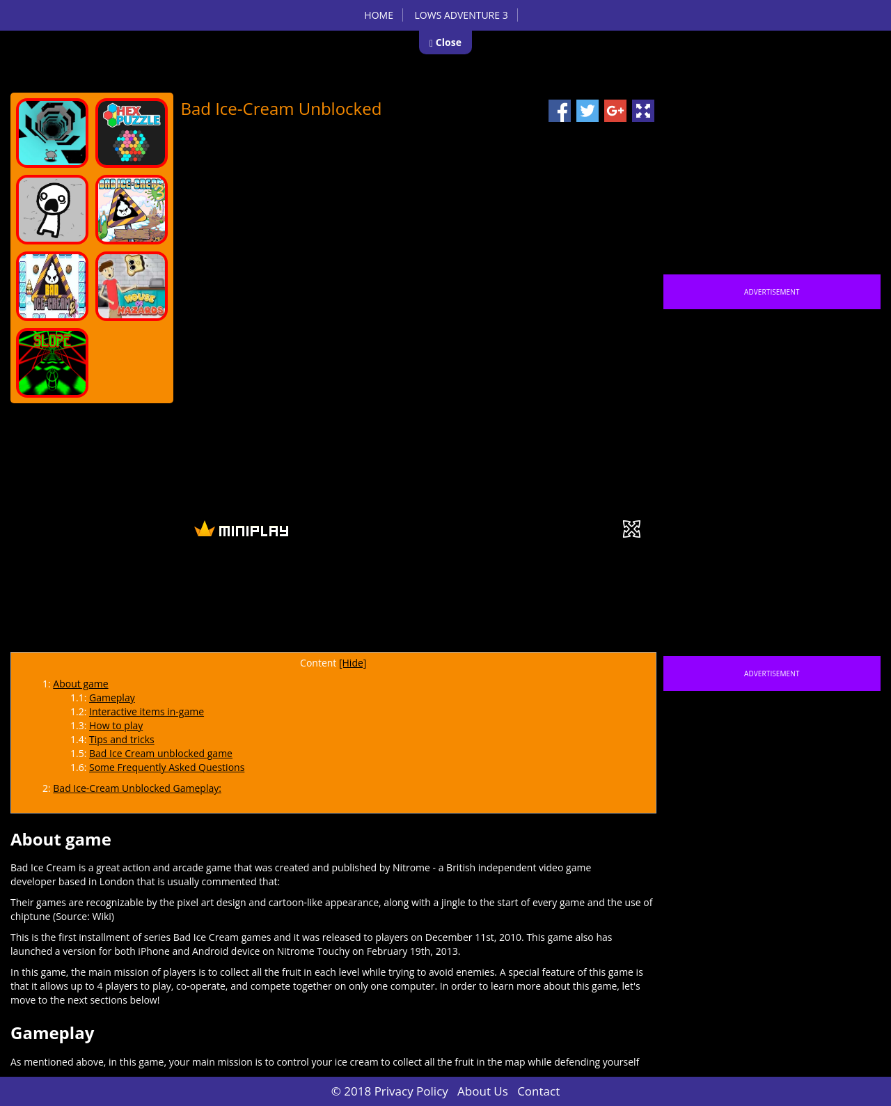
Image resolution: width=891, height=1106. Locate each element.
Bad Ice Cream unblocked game (160, 753)
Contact (538, 1091)
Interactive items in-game (146, 711)
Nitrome (411, 867)
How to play (116, 725)
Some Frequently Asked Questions (166, 767)
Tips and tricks (122, 739)
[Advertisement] (435, 608)
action (136, 867)
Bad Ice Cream (43, 867)
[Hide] (352, 662)
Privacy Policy (411, 1091)
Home (378, 15)
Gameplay (112, 697)
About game (80, 683)
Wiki (101, 916)
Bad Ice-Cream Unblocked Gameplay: (137, 788)
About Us (482, 1091)
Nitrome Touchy (313, 951)
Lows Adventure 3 (461, 15)
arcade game (202, 867)
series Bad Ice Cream (191, 937)
